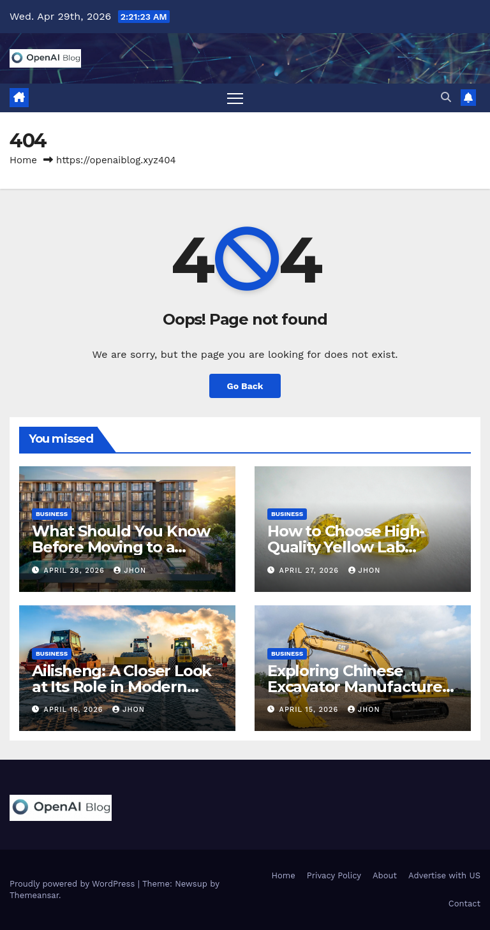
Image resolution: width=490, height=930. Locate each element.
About (385, 876)
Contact (464, 903)
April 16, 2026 (75, 709)
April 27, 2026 (310, 570)
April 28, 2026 (76, 570)
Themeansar (34, 895)
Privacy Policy (334, 876)
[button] (446, 97)
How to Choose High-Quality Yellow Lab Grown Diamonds (345, 547)
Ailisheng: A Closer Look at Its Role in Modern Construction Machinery (122, 686)
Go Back (245, 386)
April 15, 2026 (310, 709)
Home (23, 160)
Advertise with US (444, 876)
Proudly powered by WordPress (74, 884)
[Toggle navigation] (235, 98)
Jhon (130, 570)
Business (52, 514)
